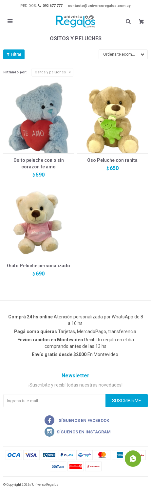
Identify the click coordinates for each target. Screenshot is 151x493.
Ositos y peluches (50, 72)
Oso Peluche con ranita (112, 160)
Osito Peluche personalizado (38, 265)
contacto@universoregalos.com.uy (99, 6)
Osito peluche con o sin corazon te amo (38, 163)
